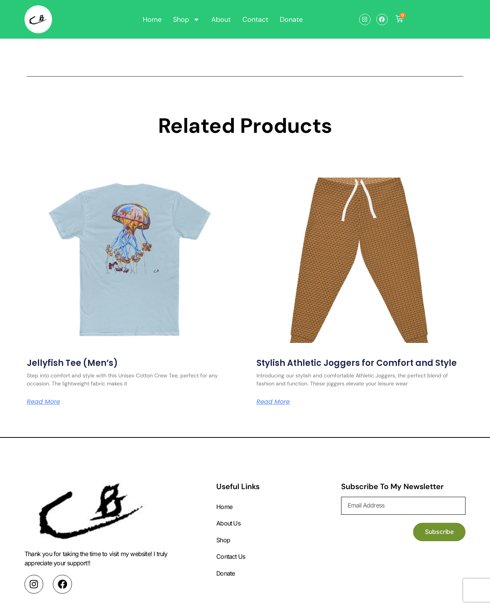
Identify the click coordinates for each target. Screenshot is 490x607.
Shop (186, 19)
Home (152, 19)
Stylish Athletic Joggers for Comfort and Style (356, 363)
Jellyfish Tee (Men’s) (72, 363)
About (221, 19)
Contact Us (230, 557)
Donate (291, 19)
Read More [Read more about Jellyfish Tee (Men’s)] (43, 402)
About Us (228, 524)
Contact (255, 19)
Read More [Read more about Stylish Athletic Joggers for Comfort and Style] (273, 402)
